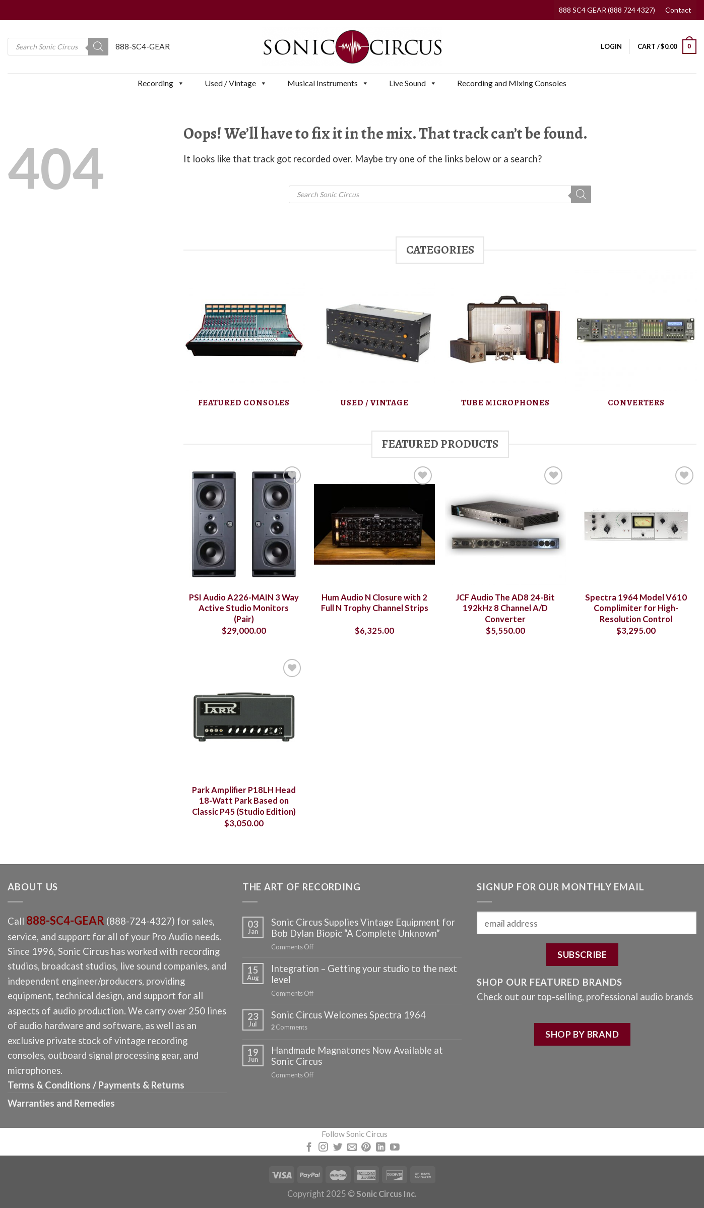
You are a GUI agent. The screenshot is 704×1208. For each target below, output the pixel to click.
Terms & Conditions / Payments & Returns (96, 1085)
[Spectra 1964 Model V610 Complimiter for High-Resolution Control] (635, 524)
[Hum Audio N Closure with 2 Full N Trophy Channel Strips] (374, 524)
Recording (161, 83)
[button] (180, 83)
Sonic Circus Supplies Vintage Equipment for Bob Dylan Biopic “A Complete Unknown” (363, 928)
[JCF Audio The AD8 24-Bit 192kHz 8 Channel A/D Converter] (505, 524)
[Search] (98, 46)
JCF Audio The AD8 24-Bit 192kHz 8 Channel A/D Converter (505, 608)
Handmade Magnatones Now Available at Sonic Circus (357, 1056)
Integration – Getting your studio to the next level (364, 974)
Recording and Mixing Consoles (511, 83)
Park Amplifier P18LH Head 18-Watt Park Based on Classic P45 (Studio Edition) (244, 801)
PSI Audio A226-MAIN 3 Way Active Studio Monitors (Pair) (244, 608)
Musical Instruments (328, 83)
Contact (678, 10)
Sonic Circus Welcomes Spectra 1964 (348, 1014)
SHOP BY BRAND (582, 1034)
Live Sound (413, 83)
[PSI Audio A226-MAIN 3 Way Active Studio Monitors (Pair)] (243, 524)
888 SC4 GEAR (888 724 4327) (607, 10)
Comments (289, 1027)
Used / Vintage (236, 83)
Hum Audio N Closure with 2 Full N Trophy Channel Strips (374, 603)
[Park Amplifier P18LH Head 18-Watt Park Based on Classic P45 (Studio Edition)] (243, 716)
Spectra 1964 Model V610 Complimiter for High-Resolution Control (636, 608)
